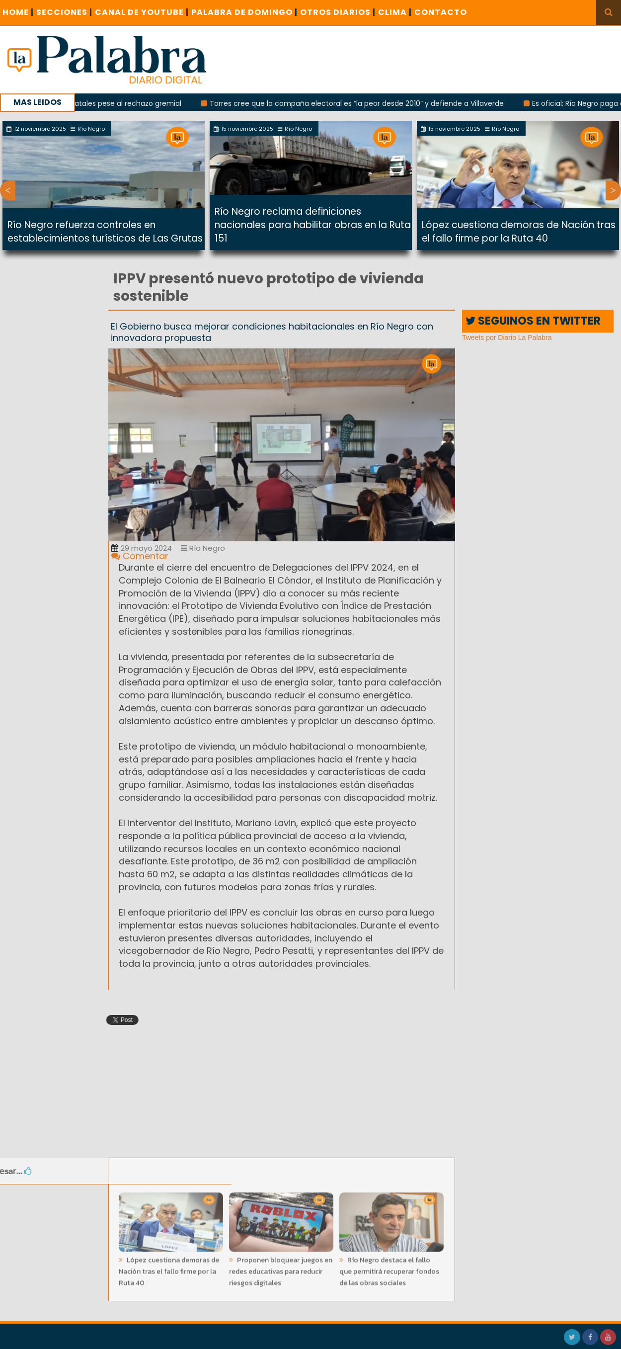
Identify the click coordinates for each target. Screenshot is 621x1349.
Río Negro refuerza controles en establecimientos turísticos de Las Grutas (105, 231)
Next (613, 190)
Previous (7, 190)
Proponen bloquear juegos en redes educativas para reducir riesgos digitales (280, 1268)
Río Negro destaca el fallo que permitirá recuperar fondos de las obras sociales (389, 1268)
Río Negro (203, 548)
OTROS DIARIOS (338, 12)
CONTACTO (440, 12)
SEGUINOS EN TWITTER (533, 321)
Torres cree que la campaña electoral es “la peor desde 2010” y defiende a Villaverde (362, 103)
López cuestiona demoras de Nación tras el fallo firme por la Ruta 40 (519, 231)
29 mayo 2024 (141, 548)
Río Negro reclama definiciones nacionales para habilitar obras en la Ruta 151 (313, 225)
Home (18, 12)
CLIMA (395, 12)
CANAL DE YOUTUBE (142, 12)
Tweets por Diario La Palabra (507, 337)
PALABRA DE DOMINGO (244, 12)
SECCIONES (64, 12)
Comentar (139, 556)
